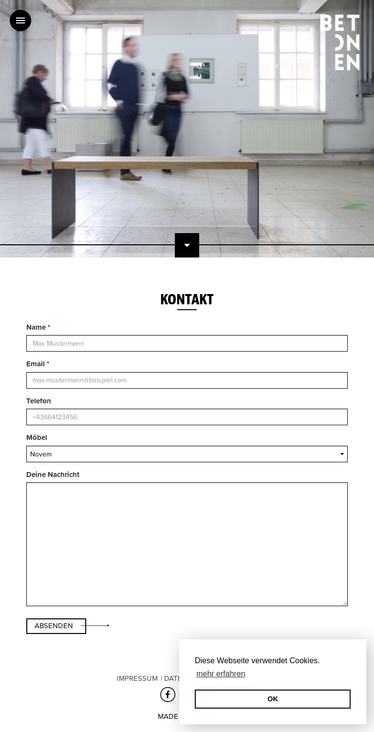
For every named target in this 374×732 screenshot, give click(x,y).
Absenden (54, 625)
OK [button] (272, 699)
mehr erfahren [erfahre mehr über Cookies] (220, 674)
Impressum (137, 678)
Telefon (38, 400)
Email (37, 363)
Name (38, 327)
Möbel (36, 437)
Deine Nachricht (52, 474)
